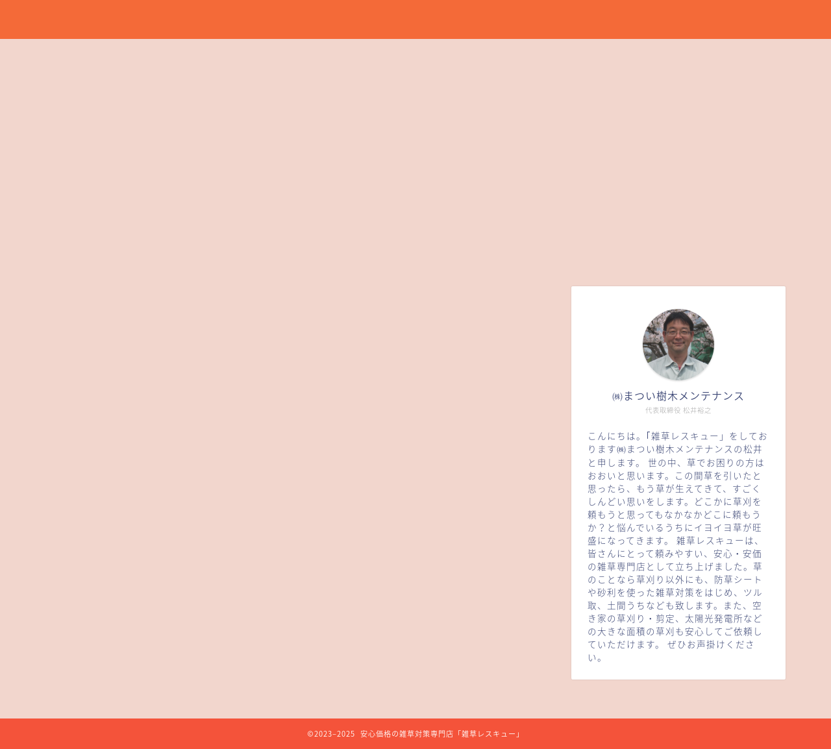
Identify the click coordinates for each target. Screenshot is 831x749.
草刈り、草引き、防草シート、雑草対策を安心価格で (415, 19)
